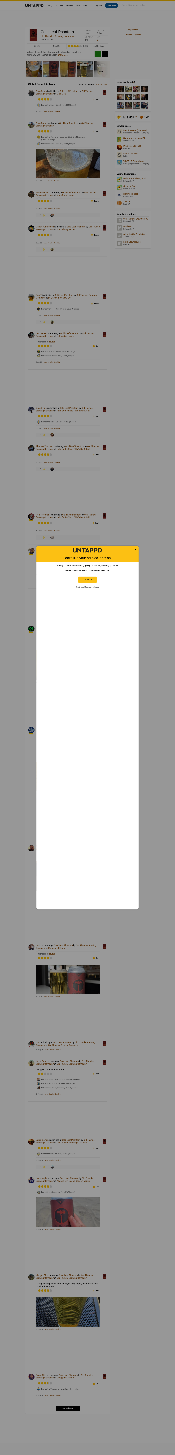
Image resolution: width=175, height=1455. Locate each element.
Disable (87, 579)
